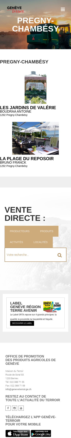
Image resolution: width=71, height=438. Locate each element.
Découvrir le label (22, 323)
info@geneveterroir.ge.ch (18, 389)
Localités (40, 242)
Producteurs (19, 231)
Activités (16, 242)
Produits (46, 231)
